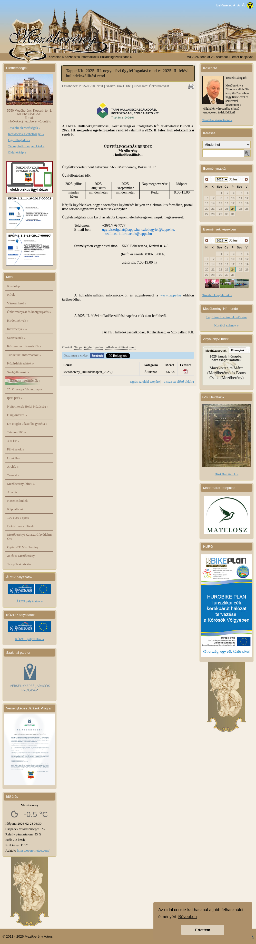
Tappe (78, 347)
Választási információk (24, 380)
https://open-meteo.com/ (33, 850)
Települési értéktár (19, 564)
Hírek (11, 294)
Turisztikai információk (24, 355)
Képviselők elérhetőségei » (26, 134)
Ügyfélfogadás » (19, 140)
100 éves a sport (18, 517)
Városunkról (16, 303)
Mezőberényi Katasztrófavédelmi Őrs (29, 537)
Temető (13, 475)
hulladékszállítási (116, 347)
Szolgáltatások (18, 372)
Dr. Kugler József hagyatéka (27, 424)
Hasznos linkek (17, 501)
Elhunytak (237, 350)
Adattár (12, 492)
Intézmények (17, 329)
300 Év (13, 441)
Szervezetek (16, 338)
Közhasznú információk (24, 346)
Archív (13, 466)
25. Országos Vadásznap (24, 389)
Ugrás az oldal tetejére (145, 381)
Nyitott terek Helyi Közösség (28, 406)
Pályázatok (15, 449)
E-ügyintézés (17, 415)
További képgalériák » (217, 295)
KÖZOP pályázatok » (29, 639)
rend (132, 347)
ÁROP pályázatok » (29, 601)
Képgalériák (15, 509)
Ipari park (15, 398)
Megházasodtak (216, 350)
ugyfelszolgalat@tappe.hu (121, 230)
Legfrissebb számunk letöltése (226, 317)
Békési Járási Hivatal (21, 526)
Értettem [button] (202, 930)
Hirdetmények (18, 320)
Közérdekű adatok (20, 363)
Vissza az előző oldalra (178, 381)
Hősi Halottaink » (226, 474)
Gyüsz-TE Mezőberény (22, 547)
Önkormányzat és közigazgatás (29, 312)
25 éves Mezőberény (21, 555)
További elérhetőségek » (24, 128)
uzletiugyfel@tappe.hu (157, 230)
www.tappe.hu (170, 295)
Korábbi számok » (226, 325)
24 (233, 208)
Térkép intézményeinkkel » (26, 146)
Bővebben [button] (187, 916)
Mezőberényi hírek (21, 484)
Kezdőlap (54, 57)
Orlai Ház (13, 458)
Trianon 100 (16, 432)
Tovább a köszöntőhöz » (217, 120)
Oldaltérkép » (17, 152)
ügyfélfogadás (93, 347)
